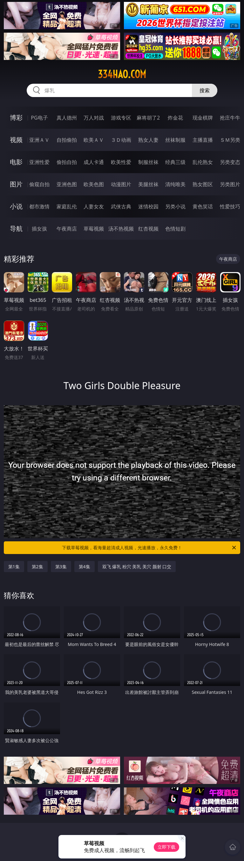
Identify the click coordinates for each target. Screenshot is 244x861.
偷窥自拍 (39, 184)
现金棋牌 (203, 117)
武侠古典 (121, 206)
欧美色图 (94, 184)
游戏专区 (121, 117)
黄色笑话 (203, 206)
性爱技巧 (230, 206)
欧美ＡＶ (94, 139)
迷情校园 (148, 206)
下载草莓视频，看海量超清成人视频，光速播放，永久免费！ (149, 547)
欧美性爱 (121, 162)
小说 (16, 206)
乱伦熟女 (203, 162)
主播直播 (203, 139)
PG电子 (39, 117)
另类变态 (230, 162)
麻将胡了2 (148, 117)
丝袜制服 (175, 139)
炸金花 (175, 117)
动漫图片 (121, 184)
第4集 (84, 567)
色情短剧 (175, 228)
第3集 (61, 567)
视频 (16, 139)
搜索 (205, 90)
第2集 (37, 567)
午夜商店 (67, 228)
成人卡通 (94, 162)
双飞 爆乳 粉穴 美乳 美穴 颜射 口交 (137, 567)
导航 (16, 228)
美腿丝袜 (148, 184)
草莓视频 (94, 228)
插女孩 (39, 228)
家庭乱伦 (67, 206)
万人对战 (94, 117)
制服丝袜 (148, 162)
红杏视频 (148, 228)
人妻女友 (94, 206)
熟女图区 (203, 184)
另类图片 (230, 184)
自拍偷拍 (67, 139)
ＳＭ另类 (230, 139)
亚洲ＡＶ (39, 139)
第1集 (14, 567)
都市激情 (39, 206)
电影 (16, 162)
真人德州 (67, 117)
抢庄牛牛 (230, 117)
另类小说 (175, 206)
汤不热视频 (121, 228)
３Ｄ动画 (121, 139)
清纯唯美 (175, 184)
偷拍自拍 (67, 162)
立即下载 (166, 847)
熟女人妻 (148, 139)
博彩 (16, 117)
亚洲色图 (67, 184)
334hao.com (122, 74)
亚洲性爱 (39, 162)
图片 (16, 184)
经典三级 (175, 162)
